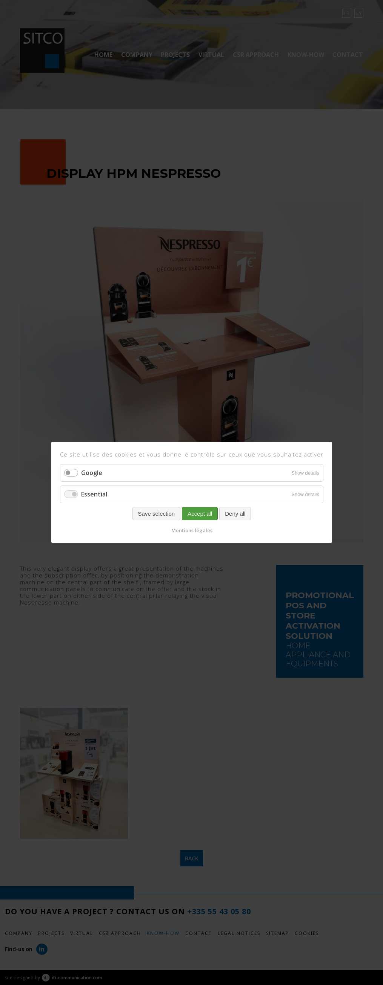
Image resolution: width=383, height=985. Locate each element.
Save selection (156, 514)
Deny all (235, 514)
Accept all (200, 514)
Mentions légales (191, 530)
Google (91, 473)
